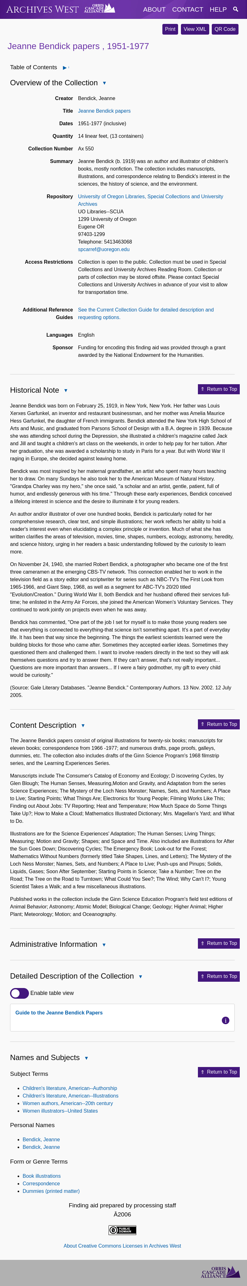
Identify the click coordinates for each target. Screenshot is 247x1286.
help (218, 9)
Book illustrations (42, 1176)
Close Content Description (83, 726)
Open (68, 67)
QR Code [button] (225, 29)
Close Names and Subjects (86, 1058)
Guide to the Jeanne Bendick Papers (59, 1012)
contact (187, 9)
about (154, 9)
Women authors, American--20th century (68, 1103)
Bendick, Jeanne (41, 1139)
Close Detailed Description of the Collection (140, 977)
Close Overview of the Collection (104, 83)
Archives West (42, 9)
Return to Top (218, 389)
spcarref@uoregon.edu (104, 249)
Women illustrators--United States (60, 1111)
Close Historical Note (65, 391)
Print (170, 29)
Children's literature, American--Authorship (70, 1088)
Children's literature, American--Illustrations (71, 1095)
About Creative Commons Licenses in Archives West (122, 1246)
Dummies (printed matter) (51, 1191)
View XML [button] (195, 29)
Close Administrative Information (103, 945)
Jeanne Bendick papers (104, 111)
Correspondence (41, 1183)
